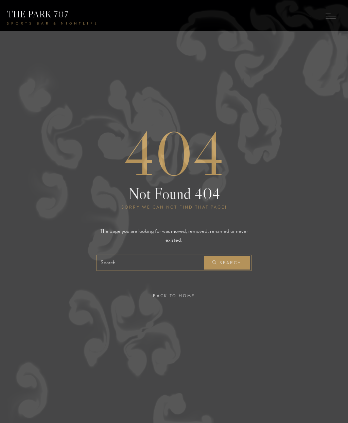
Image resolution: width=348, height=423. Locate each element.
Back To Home (174, 296)
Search (227, 263)
